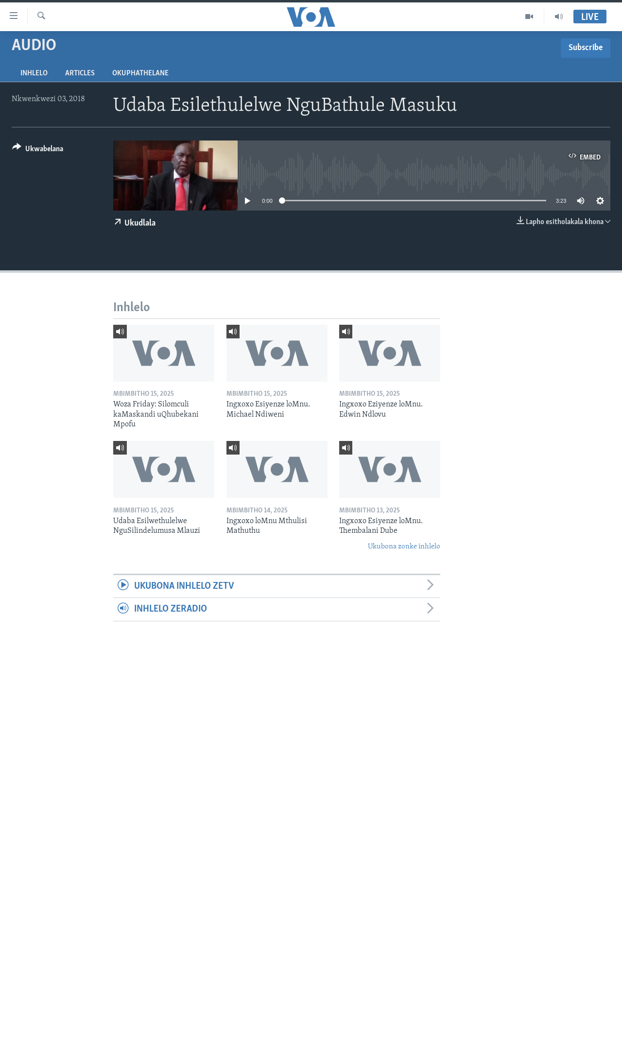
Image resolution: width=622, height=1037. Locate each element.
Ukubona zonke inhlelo (404, 546)
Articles (80, 73)
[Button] (37, 150)
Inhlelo (34, 73)
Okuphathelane (140, 73)
